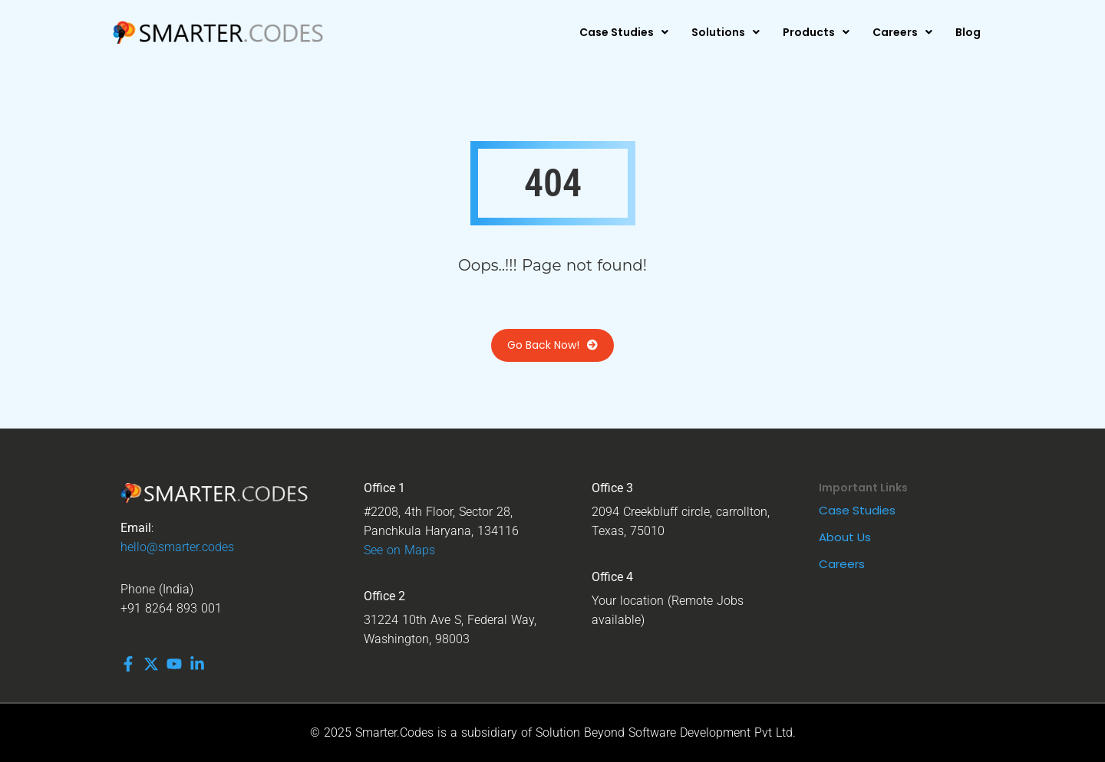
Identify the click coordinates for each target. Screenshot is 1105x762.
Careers (902, 32)
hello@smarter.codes (177, 547)
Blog (968, 32)
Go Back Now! (552, 345)
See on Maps (399, 550)
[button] (624, 32)
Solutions (725, 32)
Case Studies (623, 32)
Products (816, 32)
